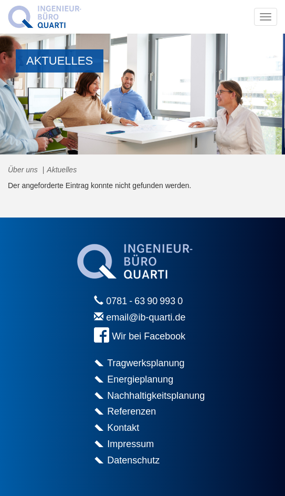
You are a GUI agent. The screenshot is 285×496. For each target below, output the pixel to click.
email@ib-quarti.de (145, 317)
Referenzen (131, 411)
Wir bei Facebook (148, 337)
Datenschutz (133, 460)
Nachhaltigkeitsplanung (156, 395)
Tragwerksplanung (145, 363)
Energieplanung (140, 379)
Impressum (130, 444)
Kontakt (123, 427)
